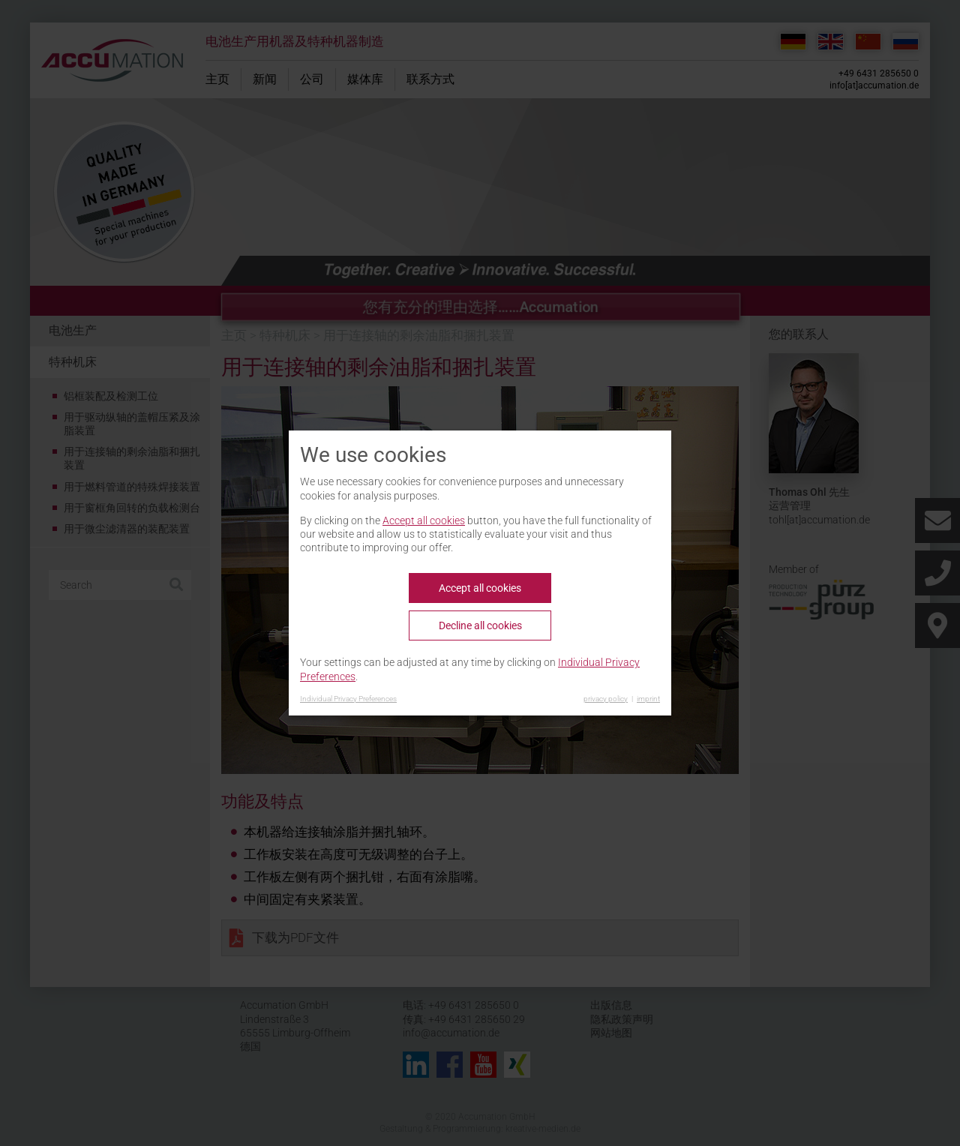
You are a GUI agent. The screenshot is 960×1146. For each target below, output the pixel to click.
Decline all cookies (480, 626)
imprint (648, 698)
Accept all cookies (423, 520)
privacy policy (606, 698)
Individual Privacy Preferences (348, 698)
